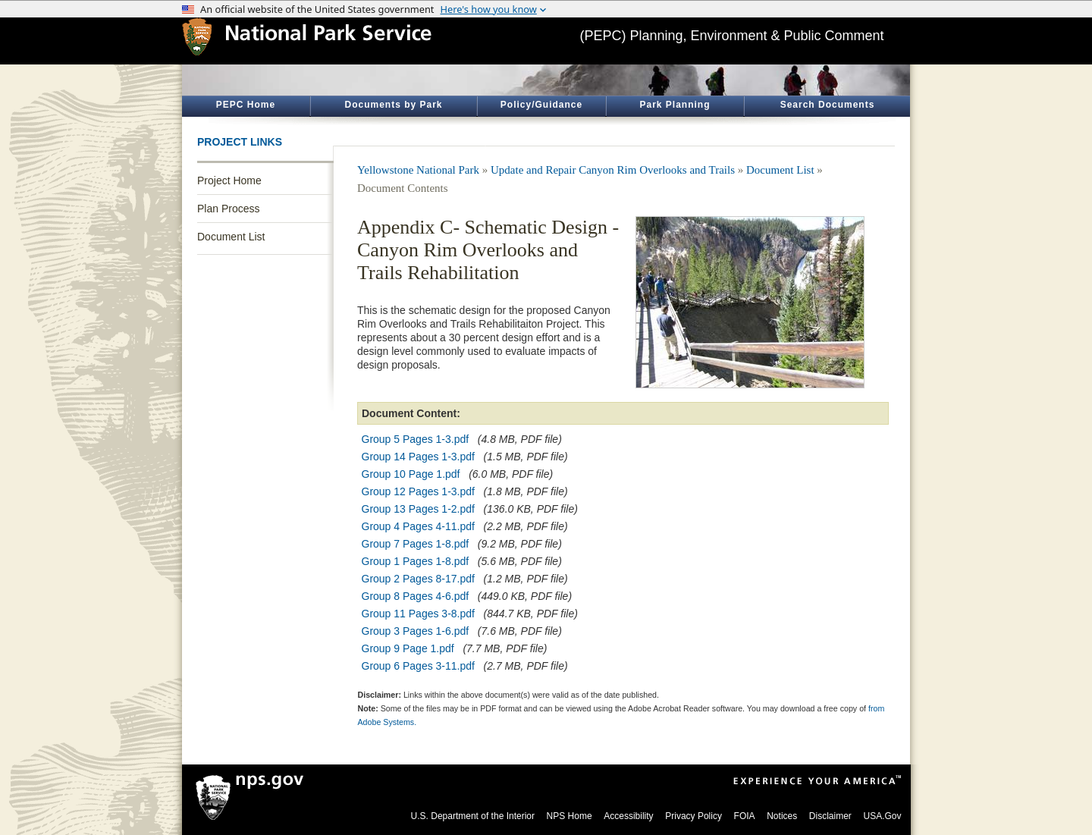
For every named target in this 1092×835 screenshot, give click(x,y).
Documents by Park (393, 104)
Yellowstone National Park (418, 170)
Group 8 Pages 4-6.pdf (415, 596)
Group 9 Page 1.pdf (408, 648)
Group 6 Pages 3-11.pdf (418, 666)
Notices (782, 816)
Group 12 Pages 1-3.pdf (418, 491)
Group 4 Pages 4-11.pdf (418, 526)
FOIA (744, 816)
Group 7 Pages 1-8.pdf (415, 544)
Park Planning (674, 104)
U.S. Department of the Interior (473, 816)
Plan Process (228, 208)
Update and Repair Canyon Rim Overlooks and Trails (613, 170)
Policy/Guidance (541, 104)
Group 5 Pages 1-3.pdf (415, 439)
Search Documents (827, 104)
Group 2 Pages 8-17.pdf (418, 579)
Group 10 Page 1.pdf (411, 474)
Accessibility (628, 816)
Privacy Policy (693, 816)
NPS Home (569, 816)
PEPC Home (245, 104)
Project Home (229, 180)
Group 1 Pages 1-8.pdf (415, 561)
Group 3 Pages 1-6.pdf (415, 631)
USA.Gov (882, 816)
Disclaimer (830, 816)
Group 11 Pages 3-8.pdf (418, 613)
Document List (231, 237)
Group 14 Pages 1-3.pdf (418, 456)
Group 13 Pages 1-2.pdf (418, 509)
